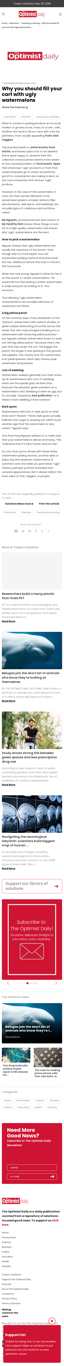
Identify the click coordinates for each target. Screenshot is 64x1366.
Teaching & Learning (30, 23)
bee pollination (41, 395)
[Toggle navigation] (3, 14)
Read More (8, 621)
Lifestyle (26, 116)
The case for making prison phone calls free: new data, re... (47, 1073)
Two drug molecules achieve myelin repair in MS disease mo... (15, 1070)
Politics (8, 1107)
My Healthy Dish (12, 224)
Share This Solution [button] (15, 107)
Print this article (49, 503)
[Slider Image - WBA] (31, 983)
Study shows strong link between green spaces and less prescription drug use (29, 757)
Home (4, 23)
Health (38, 1107)
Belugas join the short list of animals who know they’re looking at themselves (30, 677)
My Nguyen (9, 220)
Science (40, 1100)
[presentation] (27, 1156)
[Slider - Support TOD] (34, 983)
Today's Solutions (11, 1274)
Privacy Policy (9, 1298)
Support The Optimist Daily (16, 1279)
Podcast (6, 1284)
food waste (44, 164)
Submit (52, 1176)
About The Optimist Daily (15, 1289)
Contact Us (8, 1293)
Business (54, 1100)
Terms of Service (11, 1303)
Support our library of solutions (26, 886)
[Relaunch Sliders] (37, 983)
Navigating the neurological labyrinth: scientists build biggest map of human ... (28, 841)
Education (14, 23)
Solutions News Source (19, 503)
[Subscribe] (27, 983)
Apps (56, 164)
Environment (23, 1100)
